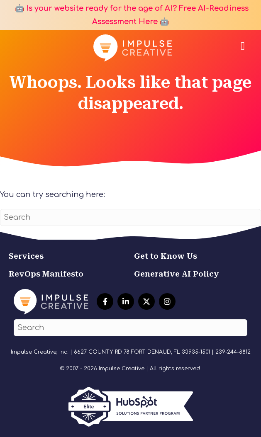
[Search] (130, 217)
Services (26, 256)
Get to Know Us (165, 256)
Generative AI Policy (176, 273)
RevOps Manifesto (46, 273)
